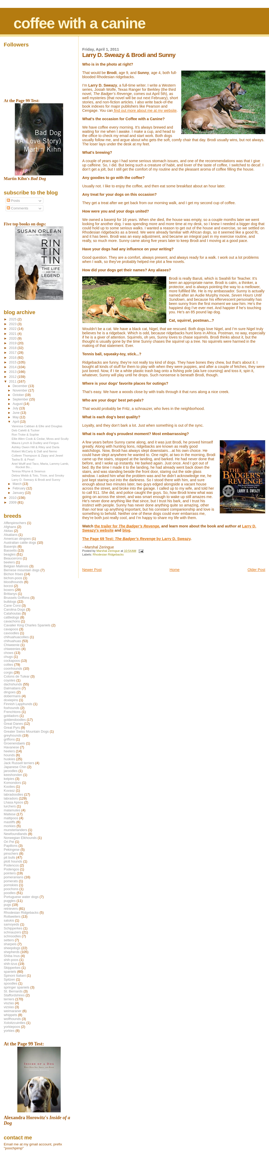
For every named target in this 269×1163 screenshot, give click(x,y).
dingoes (9, 692)
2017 (13, 353)
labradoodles (13, 794)
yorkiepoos (12, 1027)
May (16, 417)
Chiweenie (11, 645)
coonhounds (13, 668)
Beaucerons (13, 558)
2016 (13, 358)
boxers (9, 590)
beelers (9, 562)
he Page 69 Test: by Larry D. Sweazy (137, 539)
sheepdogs (12, 948)
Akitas (8, 531)
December (20, 386)
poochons (11, 889)
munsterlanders (15, 830)
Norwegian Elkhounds (20, 838)
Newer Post (92, 570)
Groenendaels (14, 743)
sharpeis (10, 944)
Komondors (12, 783)
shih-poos (11, 960)
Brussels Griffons (16, 598)
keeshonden (13, 775)
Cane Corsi (12, 605)
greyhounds (12, 735)
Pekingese (11, 850)
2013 (13, 372)
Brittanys (10, 594)
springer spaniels (16, 987)
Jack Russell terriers (19, 763)
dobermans (12, 696)
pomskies (11, 885)
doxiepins (11, 700)
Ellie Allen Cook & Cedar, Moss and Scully (40, 438)
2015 (13, 362)
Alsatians (10, 535)
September (21, 399)
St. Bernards (13, 991)
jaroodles (10, 771)
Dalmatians (12, 688)
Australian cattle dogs (20, 543)
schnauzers (12, 932)
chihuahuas (12, 641)
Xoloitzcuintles (14, 1023)
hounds (9, 755)
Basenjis (10, 546)
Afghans (10, 527)
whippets (10, 1015)
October (19, 395)
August (18, 404)
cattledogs (11, 617)
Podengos (11, 869)
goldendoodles (15, 720)
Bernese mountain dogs (21, 570)
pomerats (11, 881)
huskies (9, 759)
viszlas (9, 1003)
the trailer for (126, 526)
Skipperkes (12, 968)
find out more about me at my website (145, 110)
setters (9, 940)
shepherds (11, 952)
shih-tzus (10, 964)
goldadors (11, 716)
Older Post (256, 570)
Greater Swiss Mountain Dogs (26, 731)
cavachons (12, 621)
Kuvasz (9, 790)
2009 (13, 502)
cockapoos (12, 661)
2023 (13, 324)
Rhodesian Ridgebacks (108, 554)
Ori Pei (9, 842)
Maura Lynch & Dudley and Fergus (35, 443)
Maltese (9, 814)
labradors (11, 798)
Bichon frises (13, 574)
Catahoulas (12, 613)
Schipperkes (13, 928)
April (16, 422)
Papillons (10, 846)
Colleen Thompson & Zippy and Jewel (37, 455)
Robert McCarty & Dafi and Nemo (34, 451)
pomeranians (13, 877)
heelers (9, 751)
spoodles (10, 983)
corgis (8, 672)
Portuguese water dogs (21, 897)
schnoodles (12, 936)
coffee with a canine (79, 23)
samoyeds (11, 924)
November (20, 390)
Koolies (9, 787)
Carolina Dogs (14, 609)
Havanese (11, 747)
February (19, 488)
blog (126, 530)
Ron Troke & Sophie (25, 434)
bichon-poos (13, 578)
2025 (13, 319)
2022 (13, 329)
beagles (9, 554)
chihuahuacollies (16, 637)
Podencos (11, 865)
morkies (9, 826)
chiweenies (12, 649)
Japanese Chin (15, 767)
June (16, 413)
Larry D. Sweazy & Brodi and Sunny (36, 479)
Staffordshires (14, 995)
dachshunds (13, 684)
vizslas (9, 1007)
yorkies (9, 1031)
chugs (8, 657)
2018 (13, 348)
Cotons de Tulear (16, 676)
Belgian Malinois (16, 566)
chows (8, 653)
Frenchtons (12, 712)
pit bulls (9, 857)
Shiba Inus (12, 956)
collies (8, 665)
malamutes (12, 810)
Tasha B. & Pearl (23, 459)
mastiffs (9, 822)
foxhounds (11, 708)
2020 (13, 338)
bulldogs (10, 602)
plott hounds (13, 861)
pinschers (11, 853)
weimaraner (12, 1011)
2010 (13, 498)
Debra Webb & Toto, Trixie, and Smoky (38, 475)
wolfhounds (12, 1019)
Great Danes (13, 724)
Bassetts (10, 550)
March (17, 484)
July (16, 408)
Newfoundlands (15, 834)
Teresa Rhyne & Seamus (28, 471)
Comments (17, 208)
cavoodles (11, 633)
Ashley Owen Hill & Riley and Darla (35, 447)
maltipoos (11, 818)
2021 (13, 334)
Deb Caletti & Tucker (26, 430)
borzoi (8, 586)
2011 (13, 381)
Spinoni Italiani (15, 975)
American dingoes (17, 539)
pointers (10, 873)
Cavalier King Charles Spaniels (27, 625)
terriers (9, 999)
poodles (9, 893)
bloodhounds (13, 582)
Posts (13, 201)
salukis (9, 920)
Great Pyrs (12, 727)
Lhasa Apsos (13, 802)
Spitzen (9, 979)
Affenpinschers (15, 523)
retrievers (11, 909)
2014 (13, 367)
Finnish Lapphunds (18, 704)
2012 (13, 377)
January (19, 493)
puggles (9, 901)
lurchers (10, 806)
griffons (9, 739)
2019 (13, 343)
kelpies (9, 779)
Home (174, 570)
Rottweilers (12, 916)
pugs (7, 905)
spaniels (10, 972)
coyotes (9, 680)
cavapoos (11, 629)
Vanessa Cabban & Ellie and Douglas (37, 426)
